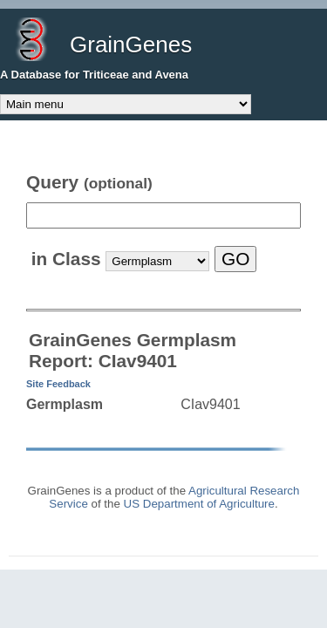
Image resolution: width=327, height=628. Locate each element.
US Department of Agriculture (199, 503)
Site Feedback (58, 384)
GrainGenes (131, 44)
